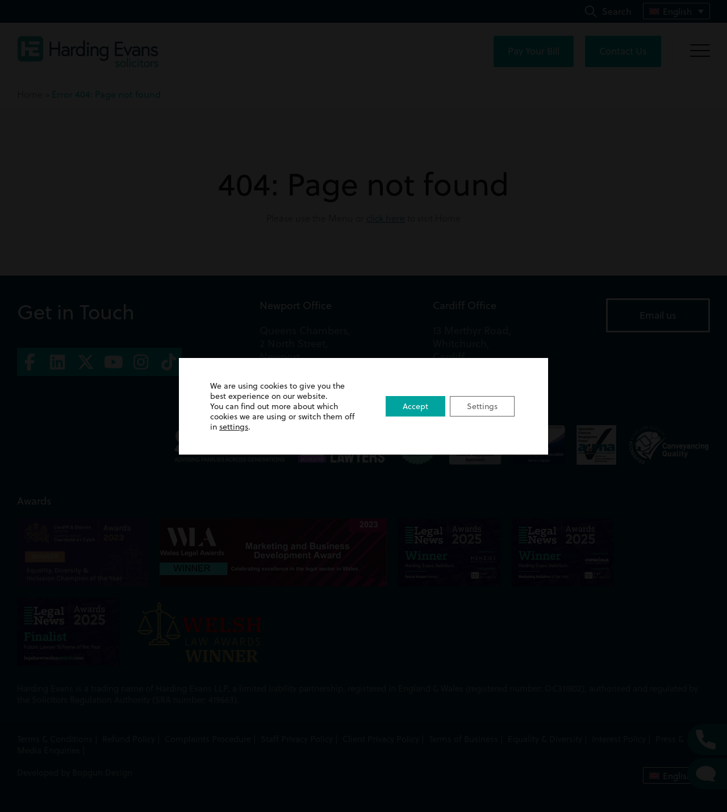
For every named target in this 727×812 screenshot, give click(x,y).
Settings (482, 406)
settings (233, 427)
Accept (415, 406)
